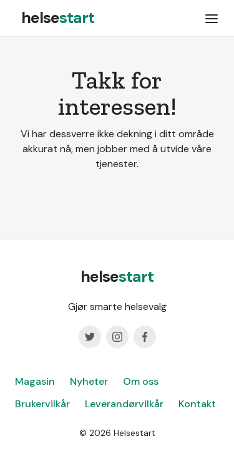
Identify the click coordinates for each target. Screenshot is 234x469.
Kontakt (197, 403)
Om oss (140, 381)
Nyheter (89, 381)
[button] (211, 18)
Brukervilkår (42, 403)
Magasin (35, 381)
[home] (54, 18)
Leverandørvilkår (124, 403)
